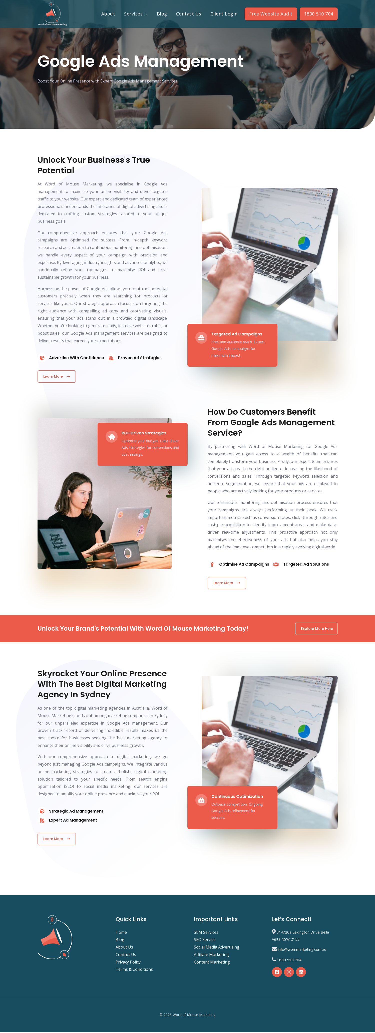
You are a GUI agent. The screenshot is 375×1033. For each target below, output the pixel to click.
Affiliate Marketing (211, 955)
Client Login (224, 14)
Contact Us (188, 14)
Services (133, 14)
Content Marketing (212, 963)
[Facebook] (277, 973)
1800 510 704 (318, 14)
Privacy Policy (128, 963)
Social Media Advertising (216, 948)
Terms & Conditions (134, 970)
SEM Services (206, 933)
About (108, 14)
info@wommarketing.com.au (302, 950)
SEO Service (205, 940)
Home (121, 933)
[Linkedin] (301, 973)
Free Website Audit (271, 14)
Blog (162, 14)
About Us (124, 948)
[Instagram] (289, 973)
